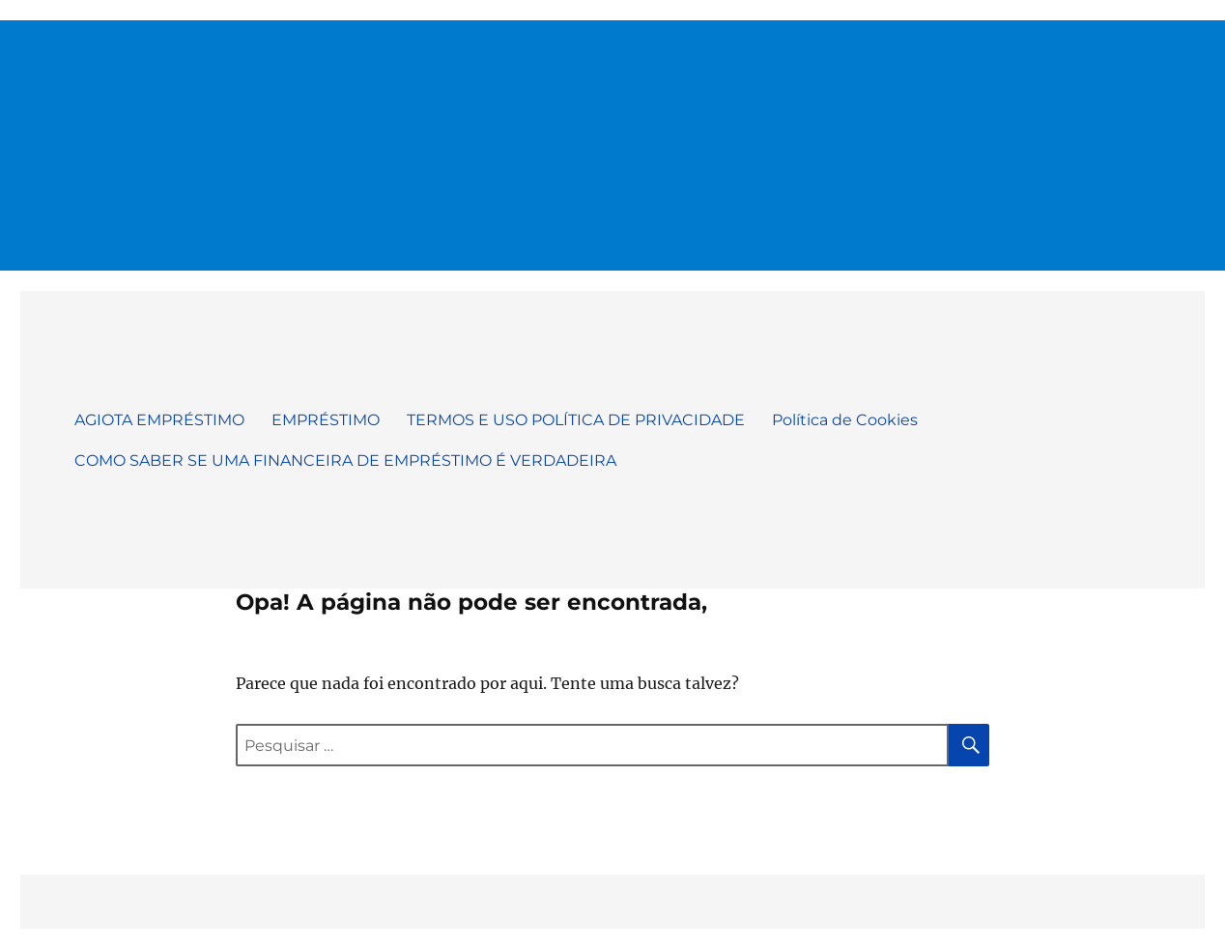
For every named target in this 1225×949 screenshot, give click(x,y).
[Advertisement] (612, 137)
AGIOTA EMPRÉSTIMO (159, 420)
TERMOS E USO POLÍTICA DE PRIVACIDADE (576, 420)
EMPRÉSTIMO (325, 420)
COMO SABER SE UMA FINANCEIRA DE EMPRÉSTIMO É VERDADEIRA (345, 460)
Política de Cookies (845, 420)
